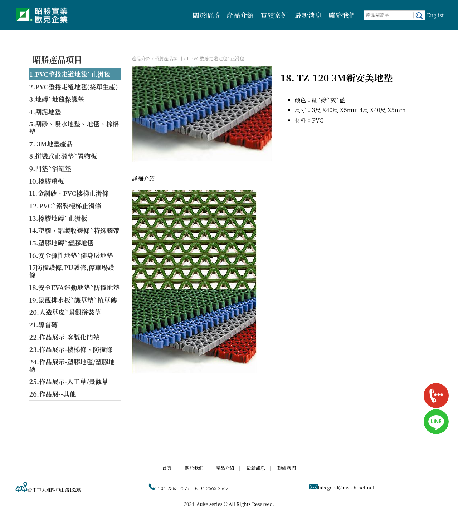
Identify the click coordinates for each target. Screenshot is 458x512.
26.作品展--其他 (52, 393)
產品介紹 (240, 15)
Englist (435, 15)
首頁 (166, 467)
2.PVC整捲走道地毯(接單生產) (73, 86)
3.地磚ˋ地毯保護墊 (56, 99)
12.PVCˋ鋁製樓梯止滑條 (65, 205)
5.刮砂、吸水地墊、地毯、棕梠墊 (74, 127)
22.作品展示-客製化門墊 (64, 337)
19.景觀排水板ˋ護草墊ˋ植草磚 (73, 299)
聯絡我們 (342, 15)
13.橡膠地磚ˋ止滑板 (58, 218)
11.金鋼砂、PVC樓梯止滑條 (69, 193)
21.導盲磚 (43, 324)
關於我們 (194, 467)
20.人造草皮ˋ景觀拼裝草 (65, 312)
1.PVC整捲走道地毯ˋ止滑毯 (69, 74)
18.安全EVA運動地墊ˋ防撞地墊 (74, 287)
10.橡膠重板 (46, 180)
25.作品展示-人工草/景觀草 (68, 381)
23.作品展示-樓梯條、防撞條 (70, 349)
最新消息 (308, 15)
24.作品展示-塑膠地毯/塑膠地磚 (72, 365)
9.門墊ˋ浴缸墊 (50, 168)
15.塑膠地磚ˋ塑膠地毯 (61, 242)
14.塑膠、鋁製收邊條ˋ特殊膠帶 (74, 230)
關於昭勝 (206, 15)
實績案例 (274, 15)
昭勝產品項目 (57, 59)
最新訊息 (256, 467)
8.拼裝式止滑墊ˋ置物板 (63, 155)
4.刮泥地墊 (45, 111)
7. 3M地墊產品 (51, 143)
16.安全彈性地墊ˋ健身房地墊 (71, 255)
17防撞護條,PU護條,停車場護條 (71, 271)
